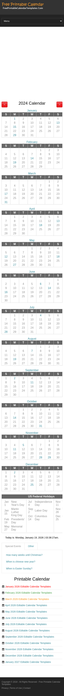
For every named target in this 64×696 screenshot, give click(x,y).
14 (32, 158)
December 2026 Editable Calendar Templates (29, 655)
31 (6, 202)
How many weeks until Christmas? (24, 555)
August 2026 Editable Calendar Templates (27, 630)
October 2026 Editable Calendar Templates (28, 643)
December (32, 464)
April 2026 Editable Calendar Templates (26, 605)
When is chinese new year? (20, 561)
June (32, 271)
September (32, 370)
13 (58, 122)
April (32, 208)
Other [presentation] (31, 546)
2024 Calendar (32, 103)
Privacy (5, 688)
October (32, 401)
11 (32, 382)
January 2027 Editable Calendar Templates (28, 662)
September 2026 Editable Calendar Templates (29, 636)
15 (14, 126)
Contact (27, 688)
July (32, 307)
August (32, 338)
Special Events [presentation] (13, 546)
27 (14, 264)
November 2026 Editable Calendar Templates (29, 649)
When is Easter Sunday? (19, 568)
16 (6, 292)
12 (6, 256)
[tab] (13, 546)
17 (6, 193)
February (31, 142)
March (32, 173)
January (32, 110)
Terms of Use (16, 688)
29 (14, 135)
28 (6, 331)
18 (40, 225)
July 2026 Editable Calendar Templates (26, 624)
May (31, 240)
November (32, 432)
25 (32, 484)
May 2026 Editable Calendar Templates (26, 611)
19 (14, 162)
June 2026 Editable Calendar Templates (26, 618)
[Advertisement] (32, 62)
